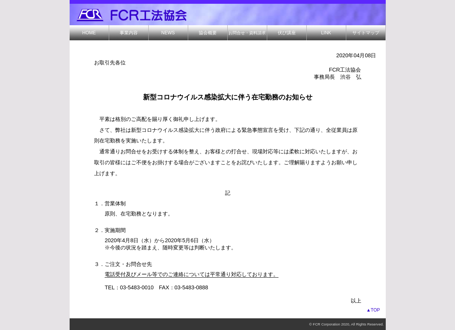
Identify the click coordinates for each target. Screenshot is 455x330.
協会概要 (208, 32)
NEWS (168, 32)
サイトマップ (365, 32)
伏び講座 (287, 32)
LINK (326, 32)
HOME (89, 32)
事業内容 (129, 32)
